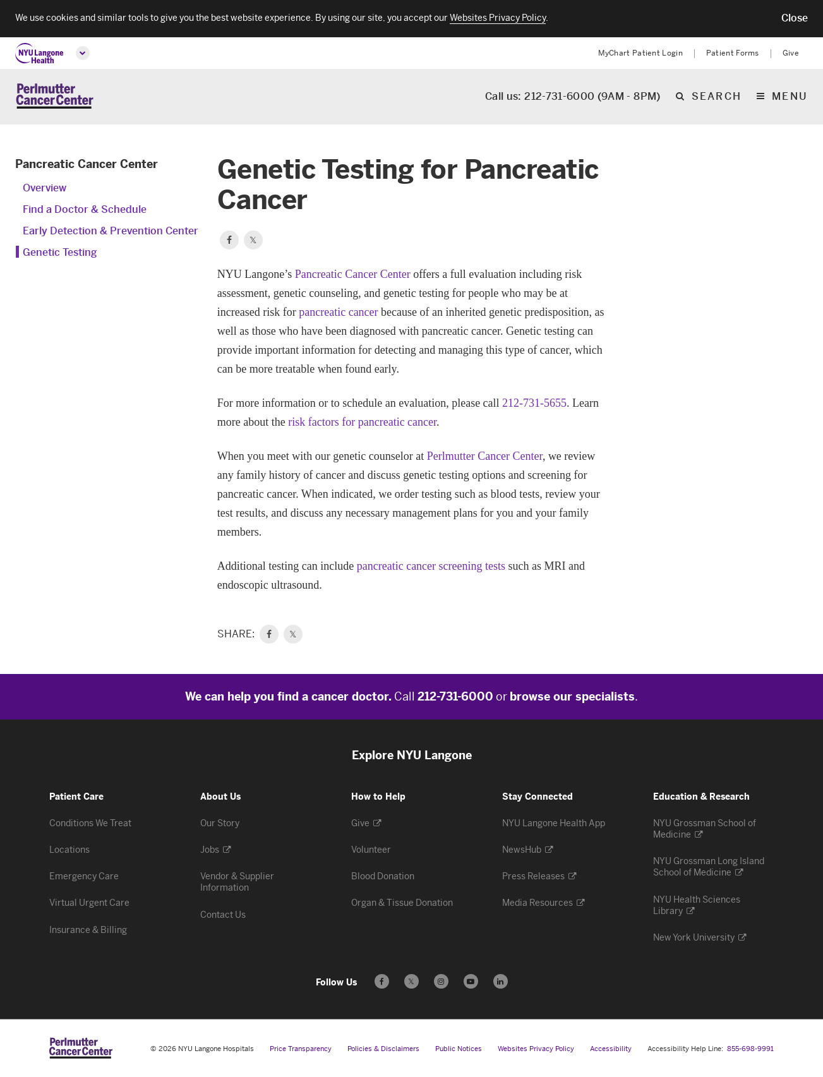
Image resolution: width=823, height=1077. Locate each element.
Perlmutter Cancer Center (485, 456)
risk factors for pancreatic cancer (362, 422)
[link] (269, 634)
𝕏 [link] (292, 634)
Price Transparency (301, 1049)
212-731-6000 (455, 697)
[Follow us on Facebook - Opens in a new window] (382, 982)
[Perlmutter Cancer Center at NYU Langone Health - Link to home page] (80, 1048)
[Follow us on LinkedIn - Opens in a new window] (500, 982)
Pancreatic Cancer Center (86, 165)
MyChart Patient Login (640, 53)
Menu (790, 97)
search (717, 97)
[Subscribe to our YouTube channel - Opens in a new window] (471, 982)
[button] (794, 18)
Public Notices (458, 1049)
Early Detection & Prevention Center (110, 232)
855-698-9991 (750, 1049)
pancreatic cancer (338, 312)
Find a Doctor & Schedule (85, 210)
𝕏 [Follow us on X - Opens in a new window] (411, 983)
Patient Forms (732, 53)
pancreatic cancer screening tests (431, 566)
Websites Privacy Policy (536, 1049)
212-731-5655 (534, 403)
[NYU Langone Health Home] (39, 53)
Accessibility (611, 1049)
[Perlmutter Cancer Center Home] (54, 97)
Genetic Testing (60, 253)
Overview (44, 189)
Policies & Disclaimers (383, 1049)
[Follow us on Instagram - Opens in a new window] (441, 982)
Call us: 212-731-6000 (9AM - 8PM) (573, 97)
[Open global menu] (83, 53)
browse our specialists (572, 697)
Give (791, 53)
